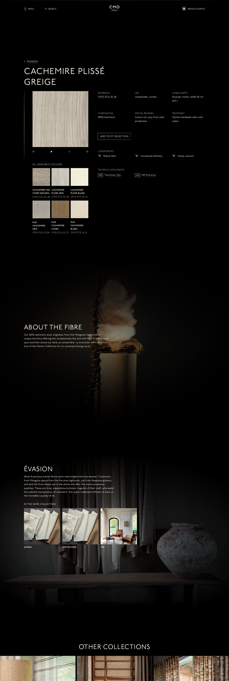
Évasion (31, 61)
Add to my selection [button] (114, 136)
